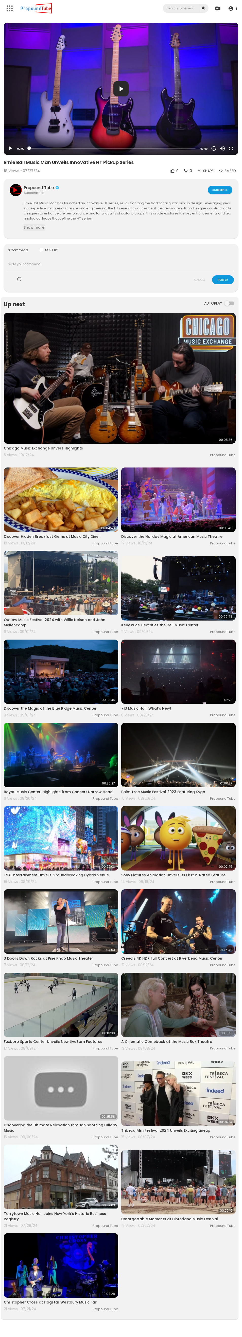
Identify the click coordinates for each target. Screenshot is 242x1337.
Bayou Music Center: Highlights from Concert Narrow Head (58, 791)
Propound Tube (42, 187)
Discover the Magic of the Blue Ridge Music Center (50, 708)
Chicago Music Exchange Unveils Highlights (43, 448)
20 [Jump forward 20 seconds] (214, 148)
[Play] (10, 148)
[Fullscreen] (231, 148)
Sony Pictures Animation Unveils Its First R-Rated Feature (173, 875)
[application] (121, 89)
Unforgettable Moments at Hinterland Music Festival (169, 1219)
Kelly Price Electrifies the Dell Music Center (160, 625)
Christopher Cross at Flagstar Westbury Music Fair (50, 1302)
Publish (223, 280)
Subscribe (220, 190)
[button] (232, 8)
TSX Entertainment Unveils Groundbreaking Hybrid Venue (56, 875)
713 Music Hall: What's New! (146, 708)
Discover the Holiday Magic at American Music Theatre (171, 536)
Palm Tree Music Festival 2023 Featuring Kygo (163, 791)
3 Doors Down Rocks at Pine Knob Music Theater (48, 958)
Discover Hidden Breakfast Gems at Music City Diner (52, 536)
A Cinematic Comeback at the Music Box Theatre (166, 1041)
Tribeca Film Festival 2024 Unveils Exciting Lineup (165, 1130)
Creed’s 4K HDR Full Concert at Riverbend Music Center (172, 958)
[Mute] (222, 148)
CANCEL (199, 280)
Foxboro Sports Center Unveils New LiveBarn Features (53, 1041)
